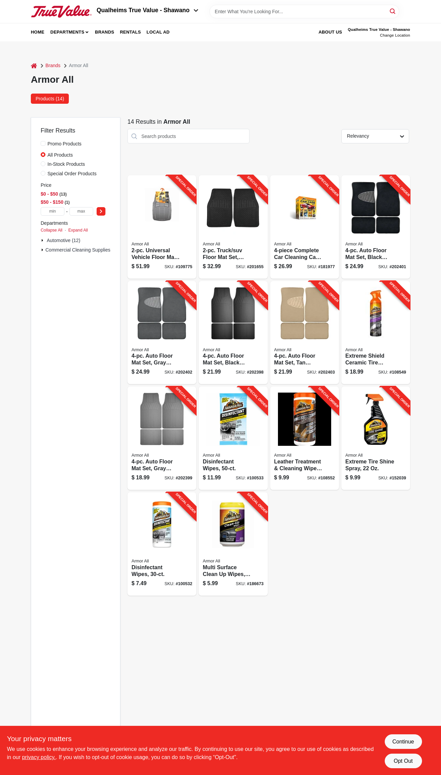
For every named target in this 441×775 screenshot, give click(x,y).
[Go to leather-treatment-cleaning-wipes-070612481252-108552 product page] (304, 438)
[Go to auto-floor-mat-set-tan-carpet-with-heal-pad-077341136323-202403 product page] (304, 332)
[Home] (34, 65)
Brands (104, 32)
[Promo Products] (43, 143)
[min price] (52, 211)
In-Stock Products (66, 164)
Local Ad (157, 32)
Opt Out (403, 761)
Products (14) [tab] (50, 98)
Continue (403, 741)
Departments (67, 32)
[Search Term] (304, 11)
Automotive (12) (63, 240)
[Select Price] (101, 211)
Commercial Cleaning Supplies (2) (81, 250)
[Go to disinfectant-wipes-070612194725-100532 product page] (161, 544)
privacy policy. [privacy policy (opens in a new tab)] (39, 757)
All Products (60, 155)
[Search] (393, 11)
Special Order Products (72, 173)
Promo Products (64, 143)
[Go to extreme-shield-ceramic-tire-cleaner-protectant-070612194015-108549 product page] (375, 332)
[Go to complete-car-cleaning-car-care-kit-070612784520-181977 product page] (304, 227)
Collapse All (51, 230)
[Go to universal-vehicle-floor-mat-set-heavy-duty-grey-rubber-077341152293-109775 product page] (161, 227)
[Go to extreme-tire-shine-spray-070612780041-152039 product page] (375, 438)
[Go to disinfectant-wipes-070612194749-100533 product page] (233, 438)
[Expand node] (43, 240)
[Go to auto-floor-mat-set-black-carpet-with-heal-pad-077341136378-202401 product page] (375, 227)
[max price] (81, 211)
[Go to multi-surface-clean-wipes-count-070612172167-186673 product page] (233, 544)
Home (37, 32)
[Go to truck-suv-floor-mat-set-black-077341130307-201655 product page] (233, 227)
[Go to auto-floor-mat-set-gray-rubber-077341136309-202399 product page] (161, 438)
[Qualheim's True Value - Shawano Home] (61, 11)
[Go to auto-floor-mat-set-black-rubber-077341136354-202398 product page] (233, 332)
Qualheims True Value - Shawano (147, 10)
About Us (330, 32)
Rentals (130, 32)
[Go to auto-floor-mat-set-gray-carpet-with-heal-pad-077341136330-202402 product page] (161, 332)
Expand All (78, 230)
